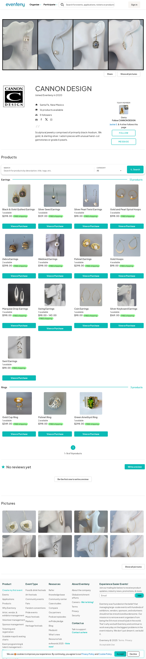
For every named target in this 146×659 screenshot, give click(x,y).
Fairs (28, 603)
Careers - (83, 602)
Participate (50, 4)
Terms (75, 606)
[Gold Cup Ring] (19, 403)
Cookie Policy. (105, 654)
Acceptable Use (107, 644)
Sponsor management (13, 624)
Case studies (55, 603)
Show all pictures (128, 74)
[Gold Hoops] (127, 245)
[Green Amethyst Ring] (91, 403)
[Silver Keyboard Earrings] (127, 295)
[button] (35, 4)
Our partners (55, 612)
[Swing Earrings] (55, 307)
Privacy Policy (87, 654)
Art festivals (31, 594)
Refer (51, 590)
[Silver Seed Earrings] (55, 195)
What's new (54, 634)
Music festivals (32, 616)
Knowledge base (57, 594)
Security (76, 615)
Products (6, 603)
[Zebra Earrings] (19, 245)
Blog (51, 625)
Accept (120, 654)
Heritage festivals (34, 625)
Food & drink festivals (36, 590)
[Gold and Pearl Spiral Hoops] (127, 195)
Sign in (134, 4)
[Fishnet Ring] (55, 403)
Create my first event (12, 590)
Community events (35, 599)
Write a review (135, 466)
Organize (35, 4)
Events (5, 594)
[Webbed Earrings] (55, 245)
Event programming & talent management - (12, 647)
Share (110, 74)
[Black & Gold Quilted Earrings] (19, 195)
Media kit (53, 630)
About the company (81, 590)
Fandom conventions (36, 608)
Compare (53, 608)
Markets (29, 621)
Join (139, 595)
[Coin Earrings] (91, 295)
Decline (133, 654)
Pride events (31, 612)
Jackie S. (114, 124)
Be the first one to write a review (73, 479)
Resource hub (55, 639)
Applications (8, 599)
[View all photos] (73, 44)
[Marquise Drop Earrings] (19, 295)
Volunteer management (13, 620)
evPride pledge (56, 621)
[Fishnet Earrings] (91, 245)
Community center (58, 599)
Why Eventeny (9, 608)
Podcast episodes (57, 616)
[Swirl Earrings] (19, 347)
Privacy (75, 611)
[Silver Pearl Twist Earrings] (91, 195)
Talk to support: (83, 631)
